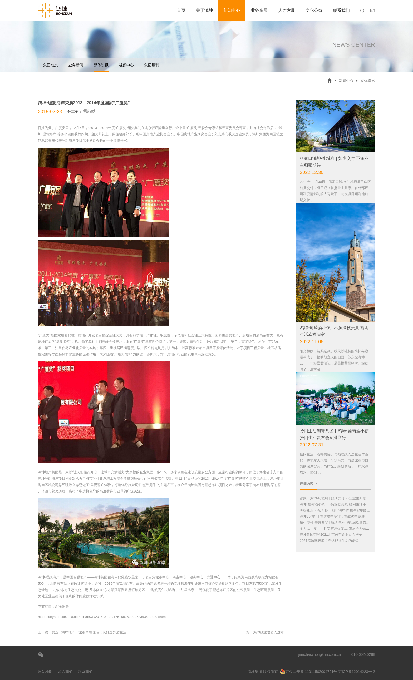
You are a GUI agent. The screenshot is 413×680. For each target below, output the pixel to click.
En (372, 10)
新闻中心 (231, 10)
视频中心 (126, 65)
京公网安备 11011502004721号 (308, 671)
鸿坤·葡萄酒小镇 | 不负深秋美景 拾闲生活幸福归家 (335, 504)
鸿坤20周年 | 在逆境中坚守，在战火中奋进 (332, 516)
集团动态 (50, 65)
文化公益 (314, 10)
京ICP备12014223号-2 (356, 671)
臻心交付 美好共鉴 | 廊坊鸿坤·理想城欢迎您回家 (335, 522)
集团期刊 (151, 65)
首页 (181, 10)
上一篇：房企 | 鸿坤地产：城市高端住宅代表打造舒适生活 (82, 632)
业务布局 (259, 10)
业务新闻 (75, 65)
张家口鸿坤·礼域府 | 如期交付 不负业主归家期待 (335, 498)
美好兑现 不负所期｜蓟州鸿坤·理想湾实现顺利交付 (335, 510)
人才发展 (286, 10)
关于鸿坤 (204, 10)
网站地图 (45, 671)
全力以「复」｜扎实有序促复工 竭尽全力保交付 (335, 528)
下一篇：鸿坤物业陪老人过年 (261, 632)
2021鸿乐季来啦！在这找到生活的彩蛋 (329, 541)
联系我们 (341, 10)
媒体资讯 (101, 67)
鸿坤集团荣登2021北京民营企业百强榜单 (331, 535)
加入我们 (65, 671)
